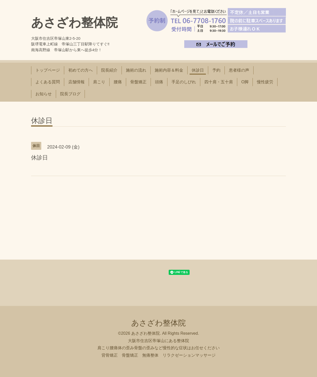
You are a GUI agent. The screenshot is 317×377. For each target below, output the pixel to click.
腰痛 (118, 82)
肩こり (99, 82)
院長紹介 (109, 70)
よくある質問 (47, 82)
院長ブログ (70, 94)
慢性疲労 (265, 82)
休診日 (198, 70)
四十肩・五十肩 (218, 82)
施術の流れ (136, 70)
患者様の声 (239, 70)
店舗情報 (76, 82)
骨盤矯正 (138, 82)
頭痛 (159, 82)
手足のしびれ (183, 82)
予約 (216, 70)
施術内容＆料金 (169, 70)
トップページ (47, 70)
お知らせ (43, 94)
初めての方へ (80, 70)
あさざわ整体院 (74, 22)
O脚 (244, 82)
